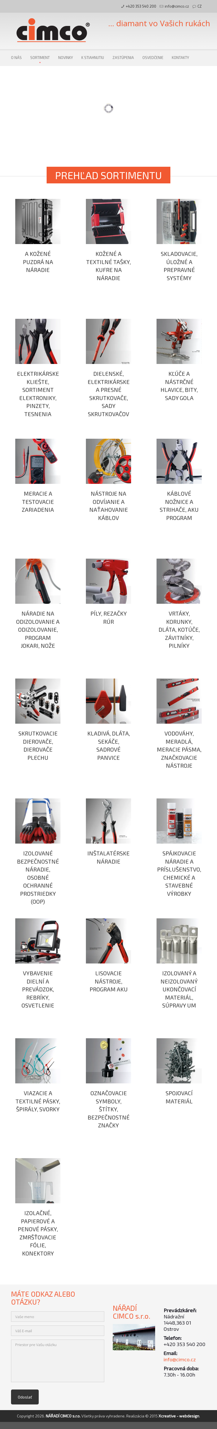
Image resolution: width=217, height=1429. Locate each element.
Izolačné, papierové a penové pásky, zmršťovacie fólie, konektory (38, 1233)
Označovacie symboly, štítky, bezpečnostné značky (109, 1109)
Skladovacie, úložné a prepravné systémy (179, 265)
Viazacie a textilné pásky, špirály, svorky (38, 1101)
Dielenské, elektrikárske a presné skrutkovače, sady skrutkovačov (109, 393)
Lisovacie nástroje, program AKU (109, 981)
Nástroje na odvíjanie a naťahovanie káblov (108, 505)
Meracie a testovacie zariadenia (38, 501)
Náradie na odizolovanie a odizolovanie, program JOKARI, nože (38, 629)
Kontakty (180, 57)
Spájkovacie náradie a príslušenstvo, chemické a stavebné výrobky (179, 873)
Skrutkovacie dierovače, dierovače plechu (38, 745)
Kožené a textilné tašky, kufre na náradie (108, 265)
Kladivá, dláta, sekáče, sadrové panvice (108, 745)
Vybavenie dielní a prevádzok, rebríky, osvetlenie (37, 989)
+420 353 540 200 (141, 6)
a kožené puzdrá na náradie (38, 261)
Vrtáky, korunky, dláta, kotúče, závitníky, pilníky (179, 629)
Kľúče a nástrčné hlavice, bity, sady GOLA (179, 385)
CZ (200, 6)
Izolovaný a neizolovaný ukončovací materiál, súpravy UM (179, 989)
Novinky (65, 57)
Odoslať (25, 1397)
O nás (16, 57)
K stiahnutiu (92, 57)
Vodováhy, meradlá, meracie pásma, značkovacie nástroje (179, 749)
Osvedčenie (152, 57)
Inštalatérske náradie (108, 857)
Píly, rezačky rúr (108, 617)
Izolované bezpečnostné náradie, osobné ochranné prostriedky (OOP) (38, 877)
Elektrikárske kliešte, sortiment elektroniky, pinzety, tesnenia (38, 393)
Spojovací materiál (179, 1097)
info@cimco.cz (177, 6)
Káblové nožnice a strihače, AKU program (179, 505)
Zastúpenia (123, 57)
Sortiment (40, 57)
